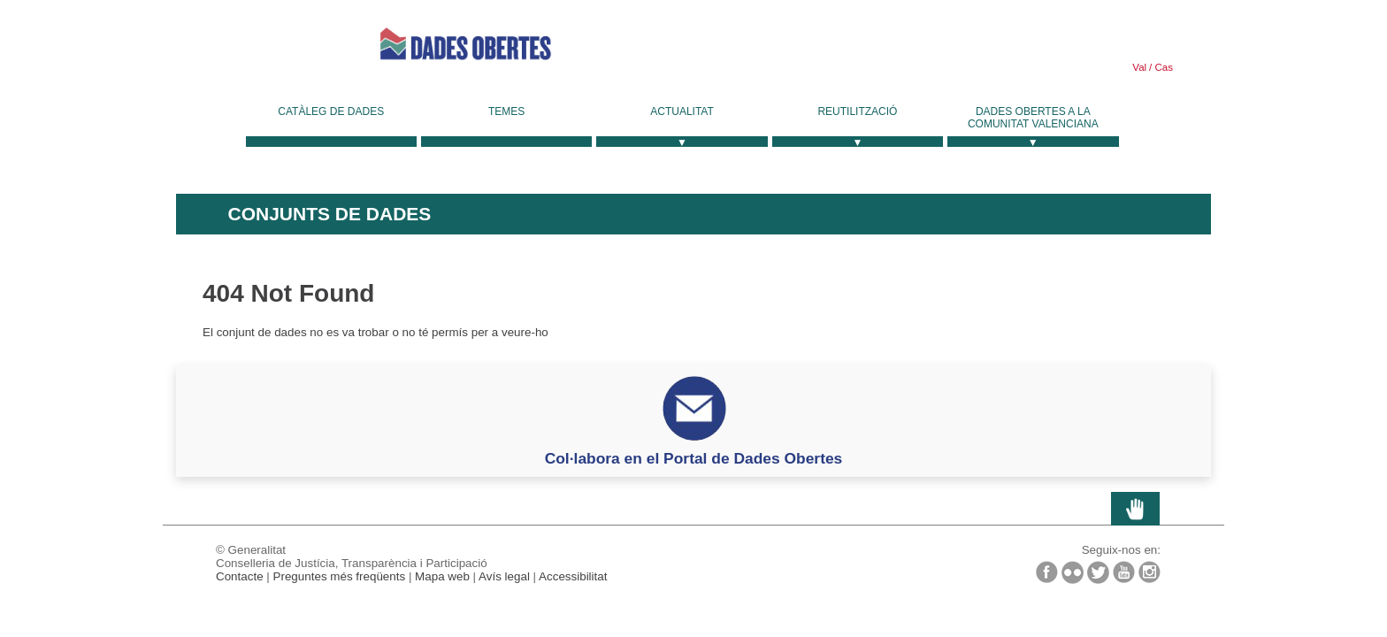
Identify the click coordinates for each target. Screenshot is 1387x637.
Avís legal (504, 576)
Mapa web (442, 576)
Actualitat (682, 111)
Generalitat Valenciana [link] (255, 44)
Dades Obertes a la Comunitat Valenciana (1033, 117)
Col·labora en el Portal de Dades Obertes (694, 458)
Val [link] (1139, 67)
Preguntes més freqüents (339, 576)
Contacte (240, 576)
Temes (506, 111)
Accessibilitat (573, 576)
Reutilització (857, 111)
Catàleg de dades (331, 111)
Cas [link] (1162, 67)
